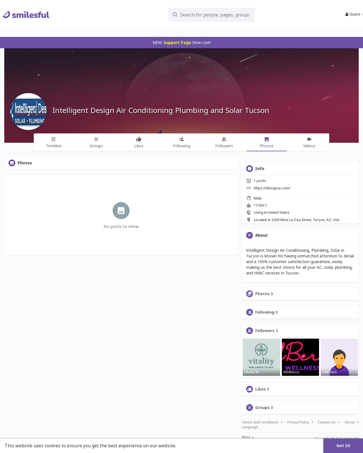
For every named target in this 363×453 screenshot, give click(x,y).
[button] (201, 14)
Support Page (177, 42)
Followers (265, 330)
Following (264, 312)
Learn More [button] (190, 445)
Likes (260, 389)
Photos (262, 293)
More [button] (248, 437)
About (349, 422)
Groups (262, 407)
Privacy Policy (298, 422)
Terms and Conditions (260, 422)
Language (250, 427)
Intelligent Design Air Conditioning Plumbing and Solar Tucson (160, 110)
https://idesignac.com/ (272, 188)
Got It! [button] (343, 445)
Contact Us (326, 422)
